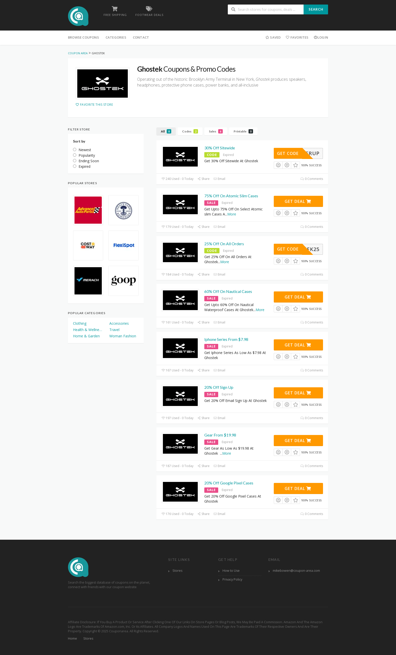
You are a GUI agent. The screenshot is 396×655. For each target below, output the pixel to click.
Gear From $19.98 (220, 434)
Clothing (79, 323)
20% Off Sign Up (218, 387)
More (231, 214)
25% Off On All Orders (224, 243)
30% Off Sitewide (219, 147)
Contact (141, 37)
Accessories (119, 323)
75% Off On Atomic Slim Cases (231, 195)
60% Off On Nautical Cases (228, 291)
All (166, 131)
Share (203, 179)
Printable (243, 131)
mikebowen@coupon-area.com (296, 570)
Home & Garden (86, 336)
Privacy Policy (232, 579)
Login (321, 37)
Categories (116, 37)
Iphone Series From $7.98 (226, 339)
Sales (216, 131)
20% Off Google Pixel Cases (228, 482)
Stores (177, 570)
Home (72, 638)
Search (316, 9)
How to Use (231, 570)
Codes (190, 131)
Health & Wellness (87, 329)
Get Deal (298, 201)
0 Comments (312, 179)
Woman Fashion (122, 336)
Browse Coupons (83, 37)
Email (219, 179)
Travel (114, 329)
